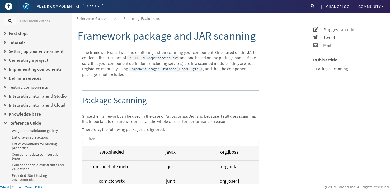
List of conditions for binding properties (34, 145)
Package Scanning (332, 68)
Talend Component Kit (58, 6)
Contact (17, 187)
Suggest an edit (334, 29)
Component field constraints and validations (38, 167)
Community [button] (371, 6)
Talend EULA (33, 187)
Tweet (324, 37)
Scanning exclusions (142, 18)
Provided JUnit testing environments (29, 177)
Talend (4, 187)
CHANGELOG (337, 6)
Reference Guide (91, 18)
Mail (322, 45)
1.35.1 (93, 6)
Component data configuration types (36, 156)
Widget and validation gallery (35, 130)
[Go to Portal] (8, 6)
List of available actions (30, 137)
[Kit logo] (26, 6)
